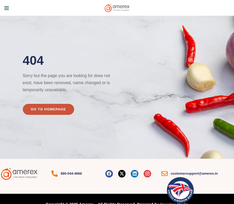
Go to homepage (48, 109)
